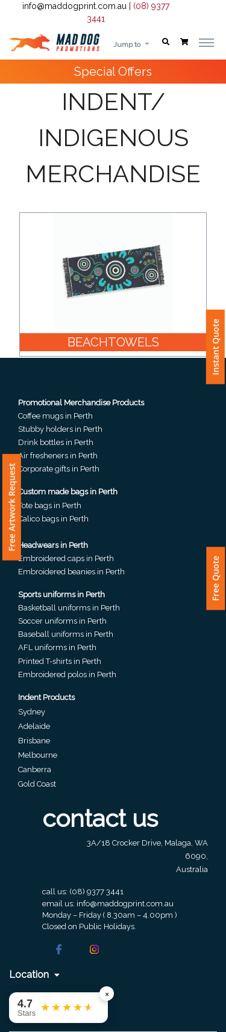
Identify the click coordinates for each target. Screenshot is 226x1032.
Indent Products (46, 697)
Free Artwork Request (11, 507)
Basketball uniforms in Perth (69, 607)
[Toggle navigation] (206, 42)
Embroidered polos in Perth (67, 674)
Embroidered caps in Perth (66, 558)
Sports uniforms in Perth (61, 594)
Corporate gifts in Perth (58, 468)
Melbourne (37, 755)
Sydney (31, 711)
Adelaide (34, 726)
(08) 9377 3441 (96, 891)
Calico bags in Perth (53, 518)
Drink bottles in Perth (55, 442)
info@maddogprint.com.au (74, 6)
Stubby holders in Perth (60, 429)
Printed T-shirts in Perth (59, 661)
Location (34, 974)
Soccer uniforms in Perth (62, 620)
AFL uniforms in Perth (57, 647)
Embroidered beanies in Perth (71, 571)
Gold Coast (37, 783)
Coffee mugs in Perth (55, 415)
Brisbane (34, 740)
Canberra (34, 769)
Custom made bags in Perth (68, 491)
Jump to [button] (126, 44)
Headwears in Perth (53, 545)
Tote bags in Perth (49, 505)
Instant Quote (215, 347)
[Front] (54, 42)
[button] (166, 42)
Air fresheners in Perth (58, 455)
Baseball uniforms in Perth (65, 634)
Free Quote (215, 578)
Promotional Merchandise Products (81, 402)
